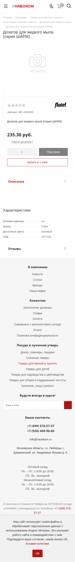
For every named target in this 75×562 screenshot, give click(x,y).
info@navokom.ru (41, 439)
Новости (37, 274)
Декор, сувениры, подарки (38, 352)
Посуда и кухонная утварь (37, 345)
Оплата (37, 318)
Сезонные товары (37, 357)
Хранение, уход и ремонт (37, 385)
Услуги (37, 330)
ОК (37, 553)
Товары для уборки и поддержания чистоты (37, 380)
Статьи (37, 279)
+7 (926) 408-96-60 (40, 431)
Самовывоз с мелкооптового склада (37, 324)
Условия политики (37, 543)
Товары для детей (37, 369)
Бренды (37, 285)
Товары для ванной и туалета (37, 363)
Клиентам (38, 300)
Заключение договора (37, 307)
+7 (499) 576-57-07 (40, 426)
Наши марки (38, 290)
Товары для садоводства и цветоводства (37, 374)
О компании (37, 267)
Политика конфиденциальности (37, 335)
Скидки (37, 313)
